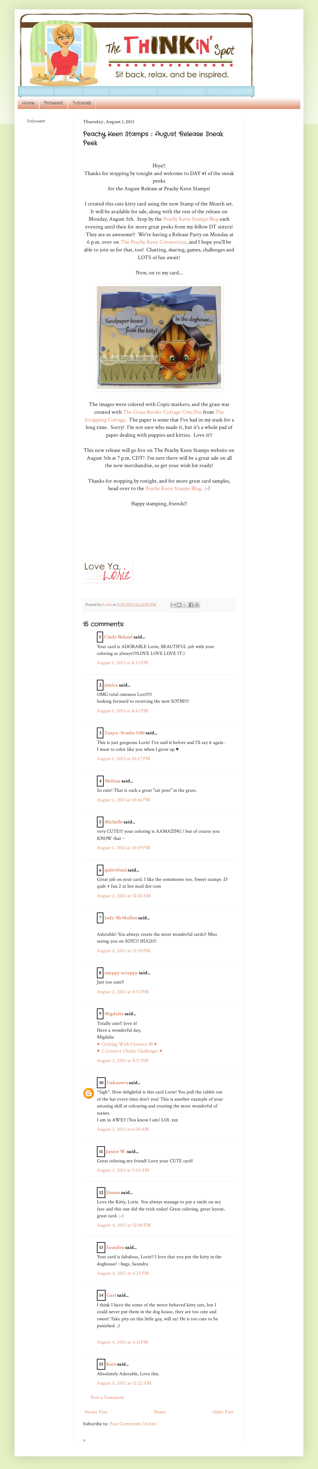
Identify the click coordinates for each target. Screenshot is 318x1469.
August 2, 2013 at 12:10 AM (124, 896)
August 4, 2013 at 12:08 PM (124, 1225)
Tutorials (81, 103)
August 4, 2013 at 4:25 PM (123, 1273)
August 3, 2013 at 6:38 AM (123, 1129)
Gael (111, 1295)
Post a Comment (107, 1397)
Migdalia (114, 1014)
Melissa (112, 781)
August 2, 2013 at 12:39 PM (123, 951)
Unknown (117, 1082)
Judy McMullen (120, 918)
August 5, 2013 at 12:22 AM (124, 1383)
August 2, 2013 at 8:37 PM (122, 1060)
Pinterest (53, 103)
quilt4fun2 (115, 870)
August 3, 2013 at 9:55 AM (123, 1170)
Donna (113, 1192)
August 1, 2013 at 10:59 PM (123, 848)
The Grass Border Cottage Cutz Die (162, 412)
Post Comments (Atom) (133, 1424)
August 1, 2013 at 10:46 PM (123, 800)
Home (28, 103)
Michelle (113, 822)
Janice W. (116, 1151)
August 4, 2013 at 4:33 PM (122, 1342)
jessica (111, 685)
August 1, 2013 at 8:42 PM (122, 711)
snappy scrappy (121, 973)
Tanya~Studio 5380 (124, 733)
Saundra (115, 1247)
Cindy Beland (118, 637)
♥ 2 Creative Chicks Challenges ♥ (129, 1051)
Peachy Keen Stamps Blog (190, 219)
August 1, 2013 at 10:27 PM (123, 758)
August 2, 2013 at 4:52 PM (123, 992)
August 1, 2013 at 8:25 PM (122, 663)
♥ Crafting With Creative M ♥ (127, 1044)
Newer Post (95, 1412)
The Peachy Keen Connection (153, 242)
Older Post (223, 1412)
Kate (111, 1364)
